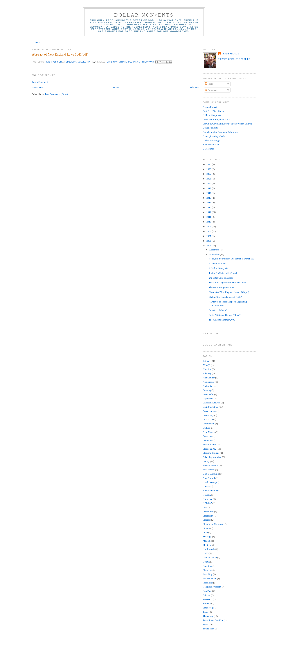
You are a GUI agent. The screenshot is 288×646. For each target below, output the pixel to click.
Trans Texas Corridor (213, 620)
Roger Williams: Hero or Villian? (224, 315)
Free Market (209, 469)
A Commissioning (217, 263)
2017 (209, 188)
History (206, 486)
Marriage (207, 536)
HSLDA (207, 494)
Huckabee (207, 499)
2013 (209, 207)
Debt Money (209, 432)
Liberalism (208, 515)
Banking (207, 390)
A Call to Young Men (219, 268)
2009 (209, 226)
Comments (211, 90)
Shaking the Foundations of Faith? (225, 297)
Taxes (205, 612)
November (214, 254)
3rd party (207, 361)
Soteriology (208, 607)
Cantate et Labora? (218, 310)
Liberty (206, 528)
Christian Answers (211, 402)
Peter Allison (230, 54)
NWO (205, 553)
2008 (209, 231)
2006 (209, 240)
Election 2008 (209, 444)
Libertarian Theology (213, 524)
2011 (209, 217)
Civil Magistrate (117, 62)
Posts (209, 83)
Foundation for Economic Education (220, 132)
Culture (206, 427)
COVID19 (208, 419)
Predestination (209, 578)
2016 (209, 193)
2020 (209, 183)
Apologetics (208, 381)
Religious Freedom (212, 586)
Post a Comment (40, 82)
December (214, 249)
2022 (209, 173)
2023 (209, 169)
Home (37, 42)
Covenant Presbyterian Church (217, 119)
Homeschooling (210, 490)
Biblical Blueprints (212, 115)
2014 (209, 202)
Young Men (208, 628)
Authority (207, 386)
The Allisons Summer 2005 (222, 319)
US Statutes (208, 148)
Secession (207, 599)
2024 (209, 164)
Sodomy (207, 603)
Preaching (207, 574)
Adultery (207, 373)
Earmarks (207, 436)
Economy (207, 440)
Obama (206, 561)
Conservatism (209, 411)
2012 (209, 212)
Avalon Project (210, 107)
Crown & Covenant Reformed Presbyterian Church (227, 123)
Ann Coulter (209, 377)
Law (205, 507)
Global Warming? (211, 140)
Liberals (207, 519)
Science (206, 595)
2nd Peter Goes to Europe (221, 277)
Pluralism (134, 62)
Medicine (207, 545)
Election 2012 (209, 448)
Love (205, 532)
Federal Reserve (210, 465)
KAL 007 (207, 503)
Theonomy (148, 62)
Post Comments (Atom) (56, 94)
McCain (206, 540)
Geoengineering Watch (214, 136)
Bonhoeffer (208, 394)
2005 (209, 245)
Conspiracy (208, 415)
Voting (206, 624)
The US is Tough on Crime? (222, 287)
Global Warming (211, 473)
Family (206, 461)
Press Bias (208, 582)
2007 (209, 236)
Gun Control (209, 478)
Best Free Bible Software (215, 111)
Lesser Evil (208, 511)
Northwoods (209, 549)
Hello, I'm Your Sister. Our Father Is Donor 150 (231, 258)
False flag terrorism (212, 457)
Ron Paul (207, 591)
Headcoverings (210, 482)
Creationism (209, 423)
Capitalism (208, 398)
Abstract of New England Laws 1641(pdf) (60, 54)
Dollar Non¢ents (144, 15)
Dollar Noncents (211, 127)
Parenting (207, 566)
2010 (209, 221)
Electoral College (211, 452)
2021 (209, 178)
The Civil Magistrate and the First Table (228, 282)
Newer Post (37, 87)
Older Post (194, 87)
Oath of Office (210, 557)
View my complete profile (234, 59)
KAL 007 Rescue (211, 144)
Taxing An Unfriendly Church (223, 273)
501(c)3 (206, 365)
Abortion (207, 369)
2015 (209, 197)
